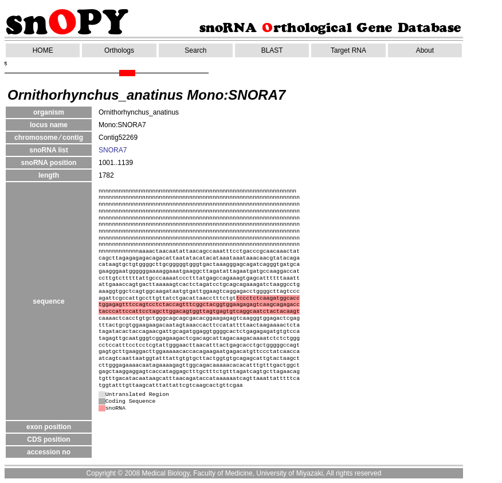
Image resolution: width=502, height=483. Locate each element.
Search (195, 50)
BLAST (272, 50)
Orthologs (119, 50)
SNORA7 (113, 150)
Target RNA (348, 50)
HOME (43, 50)
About (425, 50)
